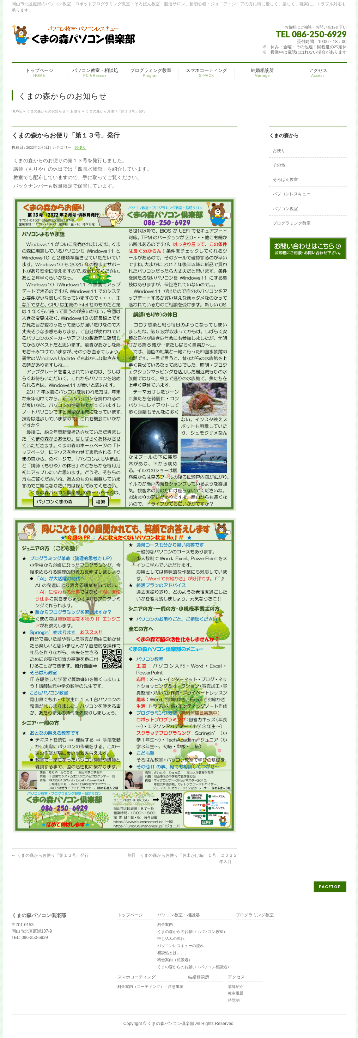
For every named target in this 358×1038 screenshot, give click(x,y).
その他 (279, 165)
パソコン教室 (285, 208)
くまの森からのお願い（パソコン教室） (192, 931)
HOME (17, 111)
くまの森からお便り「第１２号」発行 (50, 855)
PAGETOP (330, 886)
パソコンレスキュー (292, 193)
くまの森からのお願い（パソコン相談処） (194, 967)
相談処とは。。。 (172, 953)
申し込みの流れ (170, 938)
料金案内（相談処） (174, 960)
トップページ (130, 915)
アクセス (236, 977)
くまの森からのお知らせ (46, 111)
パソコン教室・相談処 (178, 915)
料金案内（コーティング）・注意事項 (150, 986)
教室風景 (235, 993)
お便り (75, 111)
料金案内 (165, 924)
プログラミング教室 (292, 223)
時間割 (233, 1000)
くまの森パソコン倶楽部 (170, 1023)
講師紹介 (235, 986)
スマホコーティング (136, 977)
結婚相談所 (198, 977)
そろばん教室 (285, 179)
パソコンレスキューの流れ (180, 946)
